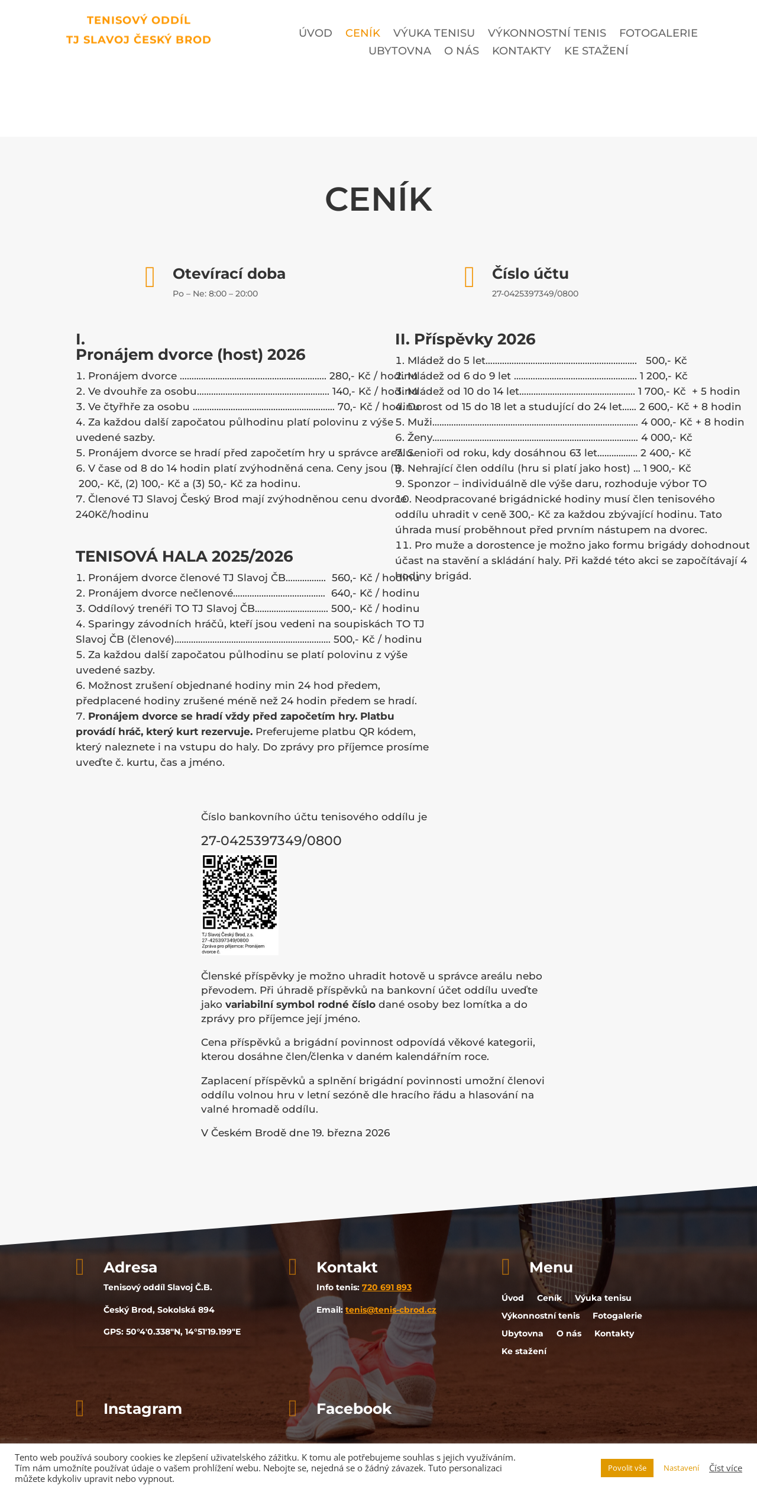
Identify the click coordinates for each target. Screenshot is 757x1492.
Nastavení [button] (681, 1467)
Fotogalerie (658, 34)
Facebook (354, 1408)
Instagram (142, 1408)
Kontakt (347, 1267)
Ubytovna (399, 52)
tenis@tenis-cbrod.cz (390, 1309)
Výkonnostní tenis (547, 34)
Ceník (362, 34)
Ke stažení (596, 52)
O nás (461, 52)
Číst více (725, 1467)
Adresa (130, 1267)
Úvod (315, 34)
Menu (551, 1267)
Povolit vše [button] (627, 1467)
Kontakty (521, 52)
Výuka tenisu (434, 34)
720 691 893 (387, 1287)
